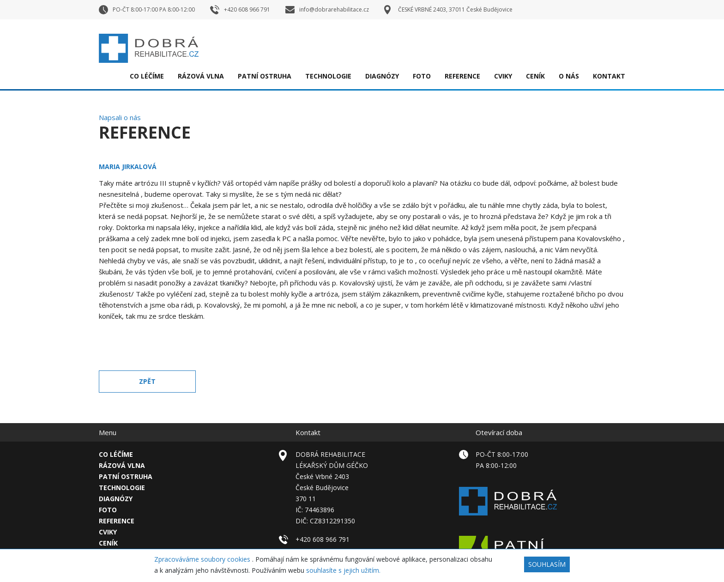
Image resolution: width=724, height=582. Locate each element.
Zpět (147, 381)
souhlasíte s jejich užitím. (343, 570)
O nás (569, 76)
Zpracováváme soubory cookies (203, 559)
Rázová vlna (201, 76)
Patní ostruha (264, 76)
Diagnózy (382, 76)
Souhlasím (547, 564)
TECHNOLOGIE (328, 76)
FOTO (422, 76)
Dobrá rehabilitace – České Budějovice (149, 48)
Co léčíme (147, 76)
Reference (462, 76)
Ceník (535, 76)
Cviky (503, 76)
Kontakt (609, 76)
